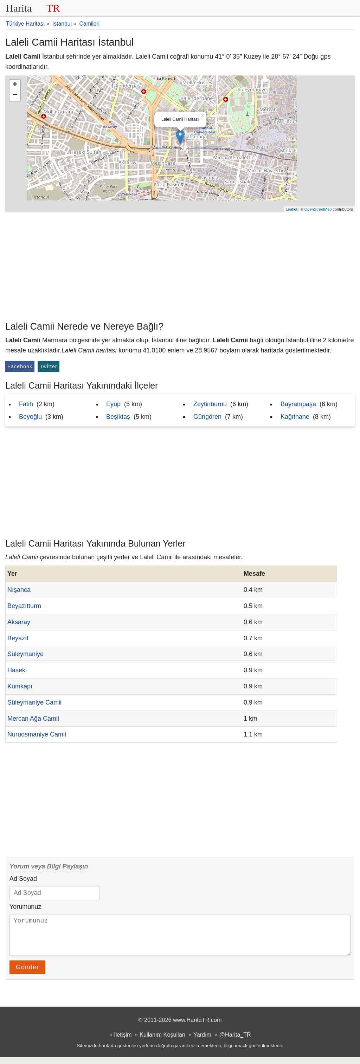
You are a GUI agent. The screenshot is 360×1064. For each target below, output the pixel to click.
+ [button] (15, 85)
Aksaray (18, 622)
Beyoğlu (30, 416)
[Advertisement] (180, 265)
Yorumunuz (25, 906)
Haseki (17, 670)
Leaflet (291, 209)
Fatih (26, 404)
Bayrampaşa (298, 404)
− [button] (15, 95)
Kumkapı (19, 686)
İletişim (122, 1041)
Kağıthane (295, 416)
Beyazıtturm (24, 605)
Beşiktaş (118, 416)
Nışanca (19, 589)
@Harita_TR (235, 1041)
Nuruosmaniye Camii (36, 734)
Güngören (207, 416)
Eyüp (113, 404)
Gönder (27, 974)
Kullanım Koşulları (162, 1041)
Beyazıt (17, 638)
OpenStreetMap (318, 209)
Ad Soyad (23, 878)
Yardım (202, 1041)
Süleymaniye (25, 653)
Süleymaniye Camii (34, 702)
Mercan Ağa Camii (33, 718)
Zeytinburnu (210, 404)
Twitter (48, 366)
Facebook (19, 366)
